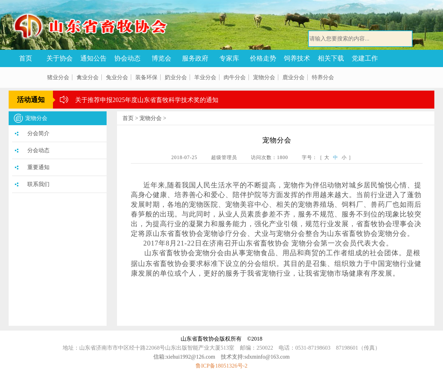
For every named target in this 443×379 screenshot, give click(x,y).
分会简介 (38, 133)
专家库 (229, 58)
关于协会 (59, 58)
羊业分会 (205, 77)
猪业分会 (58, 77)
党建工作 (365, 58)
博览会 (161, 58)
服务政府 (195, 58)
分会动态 (38, 150)
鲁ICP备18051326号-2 (221, 366)
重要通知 (38, 167)
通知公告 (93, 58)
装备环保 (146, 77)
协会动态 (127, 58)
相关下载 (331, 58)
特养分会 (323, 77)
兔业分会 (117, 77)
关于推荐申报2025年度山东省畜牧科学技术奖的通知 (146, 99)
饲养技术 (297, 58)
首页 (25, 58)
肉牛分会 (235, 77)
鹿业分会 (293, 77)
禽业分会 (87, 77)
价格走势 (263, 58)
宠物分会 (264, 77)
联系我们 (38, 184)
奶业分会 (176, 77)
